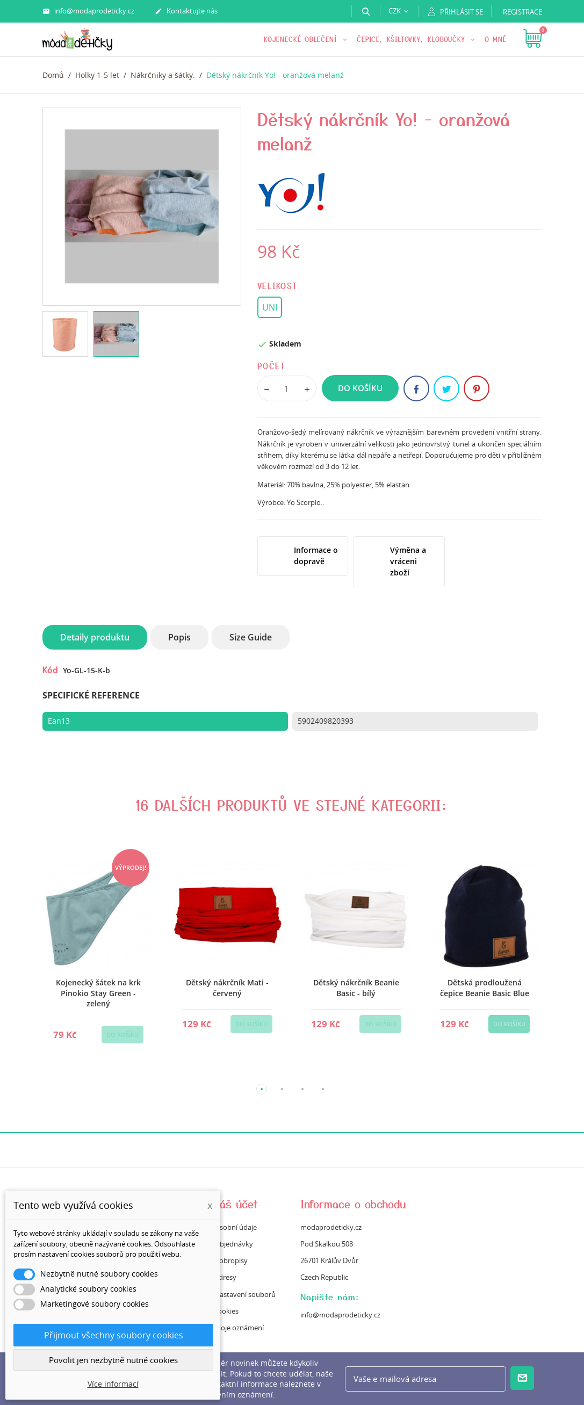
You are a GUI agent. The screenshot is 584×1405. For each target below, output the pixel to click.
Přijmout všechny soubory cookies (113, 1335)
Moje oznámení (239, 1327)
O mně (496, 39)
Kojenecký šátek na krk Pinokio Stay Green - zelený (98, 992)
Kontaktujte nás (186, 11)
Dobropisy (231, 1260)
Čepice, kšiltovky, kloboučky (412, 39)
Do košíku (360, 388)
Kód (50, 669)
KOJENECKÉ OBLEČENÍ (302, 39)
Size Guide (250, 637)
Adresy (225, 1277)
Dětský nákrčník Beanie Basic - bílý (356, 987)
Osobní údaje (235, 1227)
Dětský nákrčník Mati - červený (226, 987)
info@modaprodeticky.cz (88, 11)
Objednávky (233, 1244)
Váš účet (236, 1204)
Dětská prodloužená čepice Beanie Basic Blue (484, 987)
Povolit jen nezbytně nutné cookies (113, 1359)
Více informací (113, 1384)
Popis (179, 637)
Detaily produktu (94, 637)
